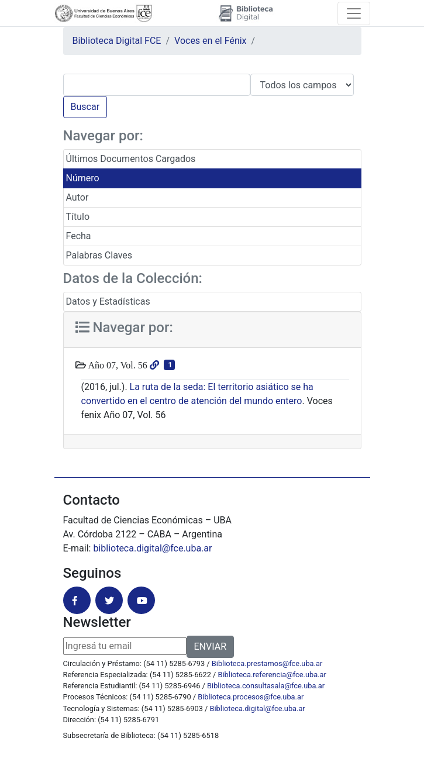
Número (82, 178)
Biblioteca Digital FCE (117, 40)
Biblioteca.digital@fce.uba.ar (257, 708)
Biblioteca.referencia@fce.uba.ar (272, 674)
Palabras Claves (99, 255)
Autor (77, 197)
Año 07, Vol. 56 (116, 365)
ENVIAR (210, 646)
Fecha (78, 236)
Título (78, 216)
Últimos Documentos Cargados (131, 158)
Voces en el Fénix (210, 40)
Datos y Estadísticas (108, 301)
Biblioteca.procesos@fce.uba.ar (251, 696)
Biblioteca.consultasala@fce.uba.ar (266, 685)
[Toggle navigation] (353, 13)
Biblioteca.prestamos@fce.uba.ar (267, 663)
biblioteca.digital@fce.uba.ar (152, 548)
